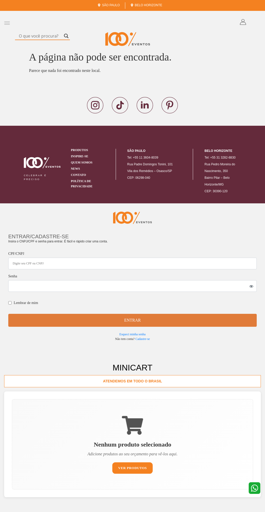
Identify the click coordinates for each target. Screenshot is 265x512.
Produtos (79, 150)
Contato (78, 175)
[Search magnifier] (66, 36)
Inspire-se (79, 156)
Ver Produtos (132, 469)
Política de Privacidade (82, 183)
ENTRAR (132, 320)
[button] (7, 23)
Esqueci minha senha (132, 334)
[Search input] (40, 36)
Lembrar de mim (23, 303)
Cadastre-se (142, 339)
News (75, 168)
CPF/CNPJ (16, 254)
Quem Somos (82, 162)
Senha (12, 276)
